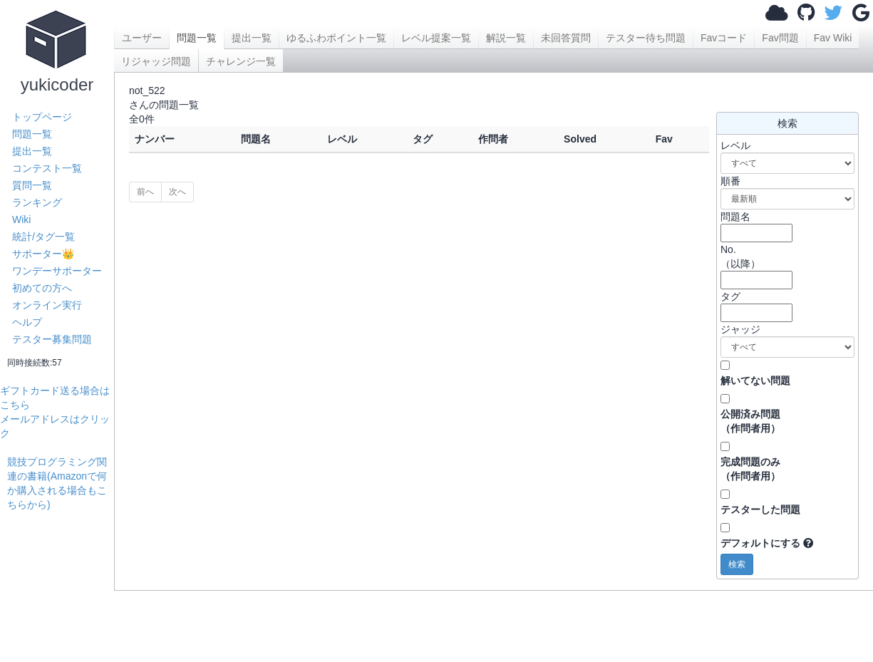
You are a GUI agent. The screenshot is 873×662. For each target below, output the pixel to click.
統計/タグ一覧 (43, 236)
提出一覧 (32, 151)
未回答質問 (566, 37)
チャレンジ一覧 (241, 61)
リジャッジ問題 (156, 61)
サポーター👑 (43, 253)
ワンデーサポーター (57, 270)
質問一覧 (32, 185)
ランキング (37, 202)
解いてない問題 (755, 380)
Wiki (21, 219)
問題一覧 (32, 134)
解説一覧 (506, 37)
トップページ (42, 117)
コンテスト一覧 (47, 168)
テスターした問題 (760, 509)
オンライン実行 (47, 305)
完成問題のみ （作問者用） (750, 469)
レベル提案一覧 (436, 37)
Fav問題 (780, 37)
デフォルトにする (760, 543)
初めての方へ (42, 288)
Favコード (724, 37)
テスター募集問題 (52, 339)
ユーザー (142, 37)
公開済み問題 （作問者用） (750, 421)
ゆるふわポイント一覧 (336, 37)
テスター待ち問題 (646, 37)
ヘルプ (27, 322)
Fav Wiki (833, 37)
